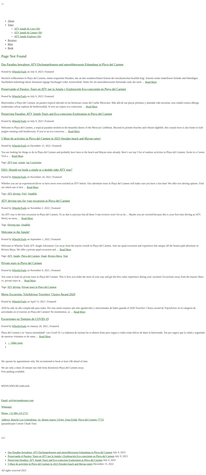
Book (10, 48)
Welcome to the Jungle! (15, 232)
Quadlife (32, 193)
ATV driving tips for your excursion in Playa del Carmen (35, 200)
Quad (44, 256)
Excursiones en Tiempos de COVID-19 (25, 319)
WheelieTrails (19, 71)
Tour (65, 256)
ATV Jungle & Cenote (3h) (28, 32)
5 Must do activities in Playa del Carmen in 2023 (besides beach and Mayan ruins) (51, 138)
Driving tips (13, 224)
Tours (11, 25)
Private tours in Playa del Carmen (21, 263)
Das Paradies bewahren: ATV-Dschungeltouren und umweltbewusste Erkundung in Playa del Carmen (62, 64)
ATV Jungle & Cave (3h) (27, 28)
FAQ (24, 193)
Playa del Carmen (30, 256)
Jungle (16, 256)
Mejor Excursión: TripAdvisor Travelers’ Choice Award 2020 (38, 294)
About (11, 21)
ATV (9, 256)
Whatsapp (6, 406)
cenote (21, 162)
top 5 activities (33, 162)
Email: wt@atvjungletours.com (17, 400)
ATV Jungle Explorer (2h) (27, 36)
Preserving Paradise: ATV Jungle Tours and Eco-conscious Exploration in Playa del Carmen (56, 114)
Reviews (12, 40)
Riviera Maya (55, 256)
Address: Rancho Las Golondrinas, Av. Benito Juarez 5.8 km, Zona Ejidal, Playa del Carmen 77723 (52, 419)
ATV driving (13, 193)
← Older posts (15, 343)
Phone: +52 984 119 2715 (14, 413)
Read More (151, 82)
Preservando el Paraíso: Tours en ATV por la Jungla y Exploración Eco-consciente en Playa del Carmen (63, 89)
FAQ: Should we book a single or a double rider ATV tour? (36, 169)
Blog (10, 44)
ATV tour (12, 162)
